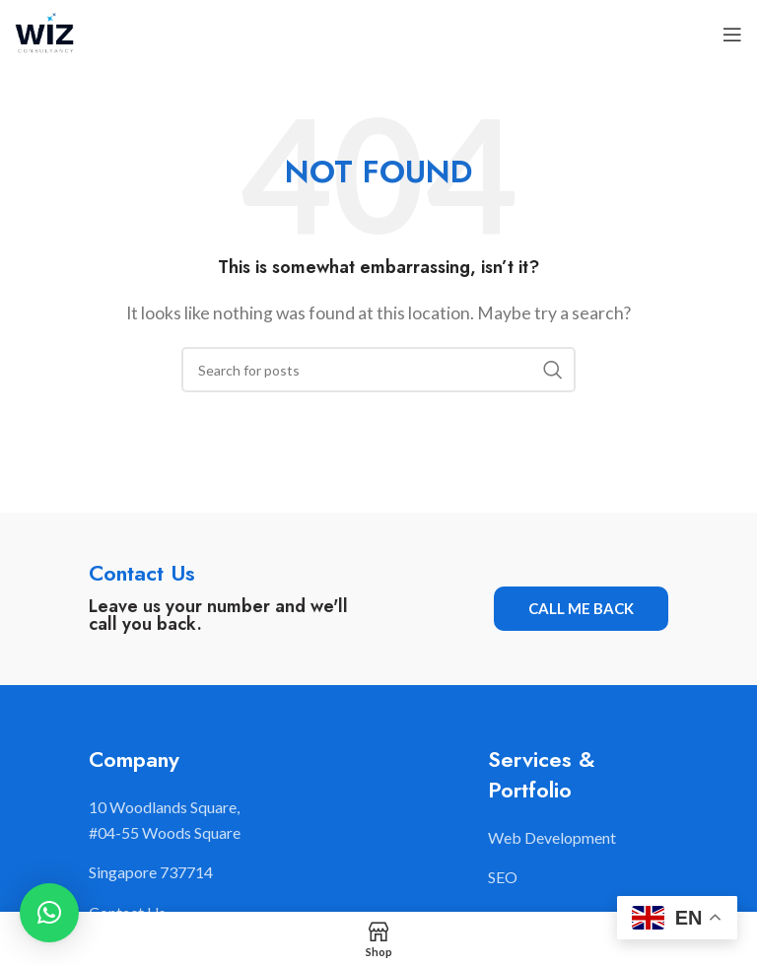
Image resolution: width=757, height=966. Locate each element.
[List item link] (578, 838)
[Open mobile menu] (732, 34)
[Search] (378, 369)
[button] (49, 912)
